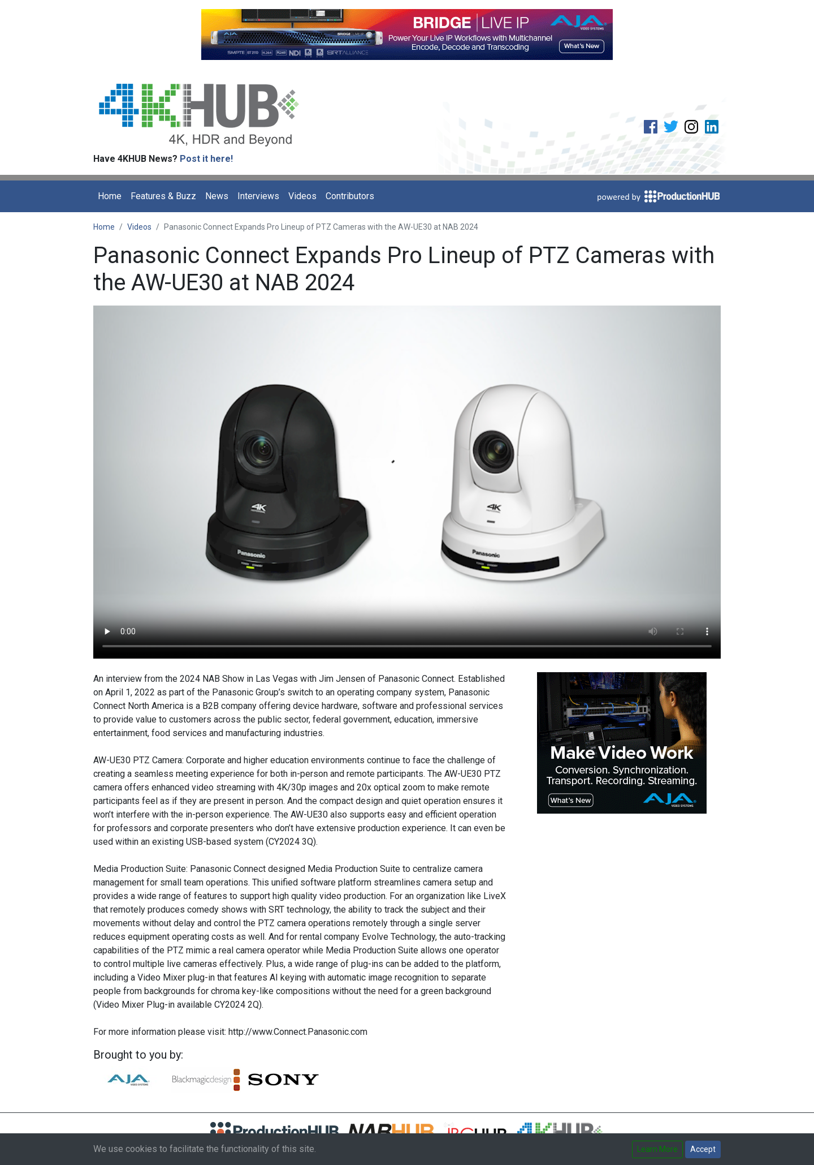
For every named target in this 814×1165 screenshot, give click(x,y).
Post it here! (206, 158)
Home (110, 196)
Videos (302, 196)
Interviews (258, 196)
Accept (703, 1149)
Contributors (350, 196)
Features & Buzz (163, 196)
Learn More (657, 1149)
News (216, 196)
